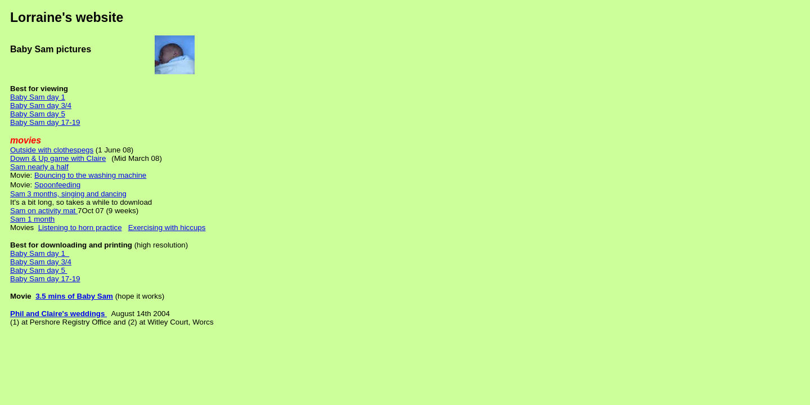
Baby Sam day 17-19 (45, 122)
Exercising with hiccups (167, 227)
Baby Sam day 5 (37, 114)
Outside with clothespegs (51, 150)
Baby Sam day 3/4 (40, 105)
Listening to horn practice (80, 227)
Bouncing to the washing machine (90, 175)
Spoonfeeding (57, 185)
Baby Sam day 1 (37, 97)
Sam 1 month (32, 219)
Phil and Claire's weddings (58, 313)
